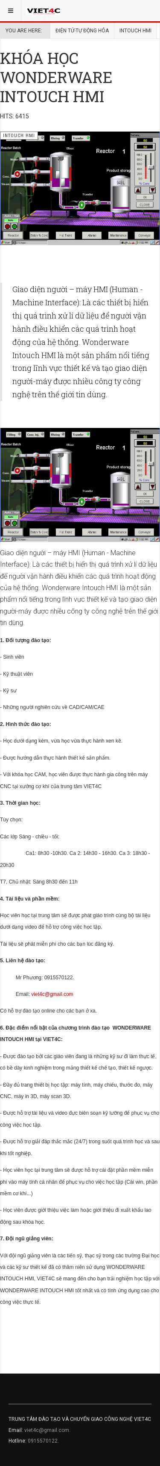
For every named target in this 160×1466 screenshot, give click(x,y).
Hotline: (18, 1441)
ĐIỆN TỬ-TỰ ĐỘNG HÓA (82, 31)
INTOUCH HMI (135, 31)
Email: (16, 1430)
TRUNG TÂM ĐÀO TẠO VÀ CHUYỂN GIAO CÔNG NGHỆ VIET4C (80, 1419)
